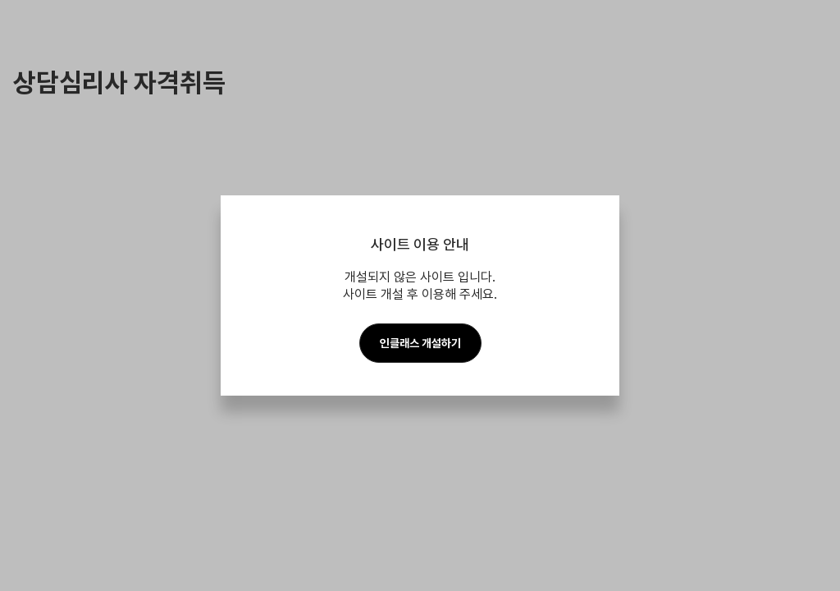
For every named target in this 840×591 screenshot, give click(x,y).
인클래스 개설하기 (420, 343)
